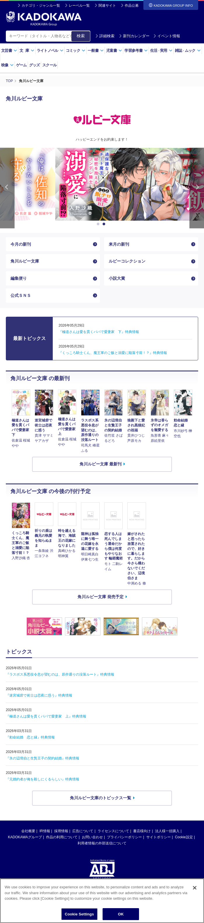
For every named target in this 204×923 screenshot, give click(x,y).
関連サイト (107, 5)
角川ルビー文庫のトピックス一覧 (100, 798)
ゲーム (21, 65)
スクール (49, 65)
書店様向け (142, 831)
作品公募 (132, 5)
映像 (7, 65)
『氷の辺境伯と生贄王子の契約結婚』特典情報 (42, 758)
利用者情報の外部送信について (102, 843)
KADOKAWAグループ (25, 837)
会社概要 (28, 831)
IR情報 (45, 831)
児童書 (114, 50)
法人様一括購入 (167, 831)
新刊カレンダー (134, 36)
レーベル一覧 (79, 5)
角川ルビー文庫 (24, 261)
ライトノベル (50, 50)
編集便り (18, 278)
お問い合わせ (92, 837)
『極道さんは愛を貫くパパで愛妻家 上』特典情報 (46, 716)
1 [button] (99, 224)
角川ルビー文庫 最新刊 (101, 464)
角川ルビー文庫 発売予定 (101, 596)
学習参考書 (136, 50)
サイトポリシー (158, 837)
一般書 (96, 50)
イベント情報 (166, 36)
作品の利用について (62, 837)
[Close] (194, 896)
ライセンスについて (113, 831)
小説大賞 (117, 278)
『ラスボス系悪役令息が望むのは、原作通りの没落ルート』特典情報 (60, 674)
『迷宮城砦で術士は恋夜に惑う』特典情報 (39, 695)
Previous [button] (7, 188)
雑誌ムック (188, 50)
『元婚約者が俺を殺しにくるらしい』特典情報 (42, 779)
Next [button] (196, 188)
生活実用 (161, 50)
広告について (82, 831)
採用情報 (61, 831)
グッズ (34, 65)
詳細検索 (105, 36)
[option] (102, 184)
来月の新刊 (119, 244)
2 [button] (105, 224)
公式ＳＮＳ (20, 295)
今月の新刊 (20, 244)
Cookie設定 (184, 837)
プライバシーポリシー (124, 837)
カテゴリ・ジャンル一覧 (41, 5)
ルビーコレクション (127, 261)
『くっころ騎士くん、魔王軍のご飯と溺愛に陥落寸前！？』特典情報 (113, 353)
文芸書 (9, 50)
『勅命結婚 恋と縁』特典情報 (30, 737)
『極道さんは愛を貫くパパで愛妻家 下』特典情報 (99, 332)
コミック (75, 50)
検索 (81, 35)
